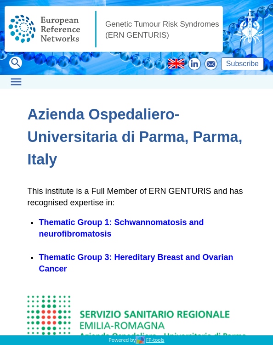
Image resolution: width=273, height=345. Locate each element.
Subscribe (242, 64)
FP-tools (155, 340)
